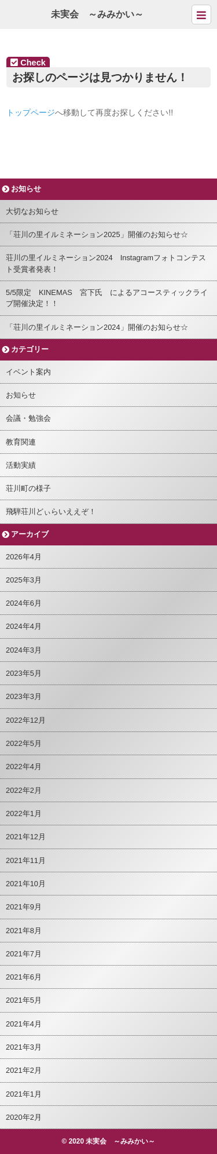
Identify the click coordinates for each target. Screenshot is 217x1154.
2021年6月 (24, 977)
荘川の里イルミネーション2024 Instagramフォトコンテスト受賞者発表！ (106, 263)
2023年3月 (24, 696)
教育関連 (21, 442)
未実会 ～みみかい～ (97, 14)
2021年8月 (24, 930)
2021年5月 (24, 1000)
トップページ (30, 112)
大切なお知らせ (32, 211)
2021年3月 (24, 1047)
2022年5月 (24, 743)
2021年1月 (24, 1094)
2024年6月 (24, 603)
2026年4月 (24, 556)
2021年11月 (26, 860)
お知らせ (21, 395)
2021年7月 (24, 953)
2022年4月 (24, 766)
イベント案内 (28, 371)
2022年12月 (26, 720)
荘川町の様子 (28, 488)
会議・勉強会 (28, 418)
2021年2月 (24, 1070)
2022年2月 (24, 790)
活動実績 (21, 465)
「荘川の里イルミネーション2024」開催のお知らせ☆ (97, 327)
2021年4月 (24, 1024)
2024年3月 (24, 650)
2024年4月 (24, 626)
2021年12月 (26, 836)
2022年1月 (24, 813)
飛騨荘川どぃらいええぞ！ (51, 511)
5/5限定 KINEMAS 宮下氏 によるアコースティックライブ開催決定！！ (107, 298)
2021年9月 (24, 906)
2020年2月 (24, 1117)
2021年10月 (26, 883)
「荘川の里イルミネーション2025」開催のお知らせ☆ (97, 234)
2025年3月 (24, 580)
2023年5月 (24, 673)
